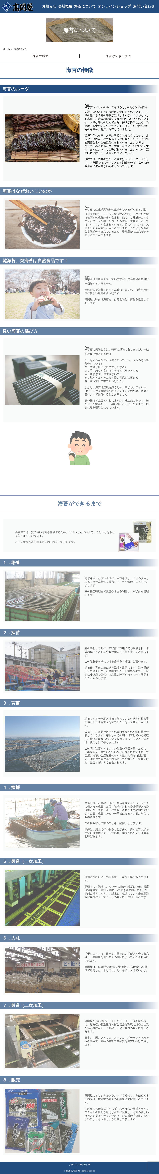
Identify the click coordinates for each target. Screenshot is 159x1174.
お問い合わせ (144, 6)
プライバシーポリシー (79, 1164)
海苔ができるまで (118, 56)
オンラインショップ (114, 6)
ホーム (6, 49)
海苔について (85, 6)
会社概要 (65, 6)
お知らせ (49, 6)
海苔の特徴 (40, 56)
